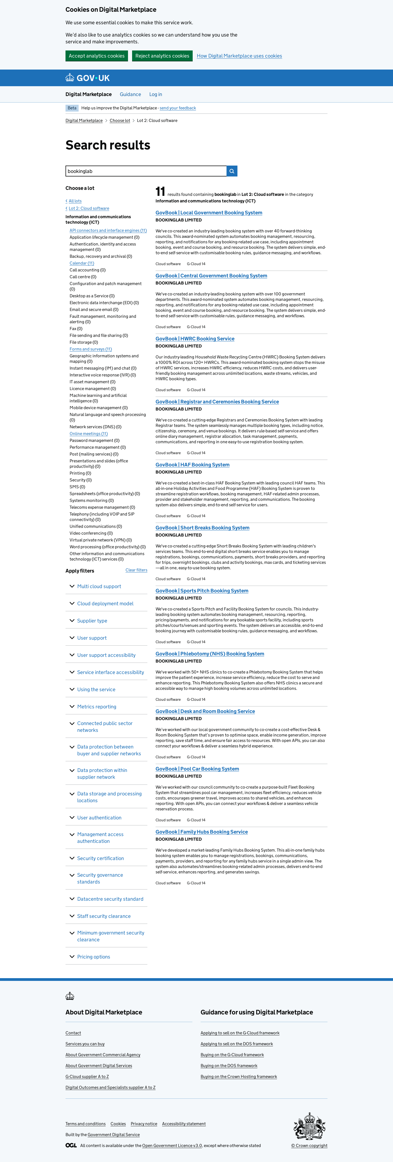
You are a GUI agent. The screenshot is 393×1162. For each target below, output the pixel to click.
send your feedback (178, 107)
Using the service (96, 689)
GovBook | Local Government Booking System (209, 212)
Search (232, 171)
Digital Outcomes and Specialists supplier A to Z (111, 1087)
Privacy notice (144, 1123)
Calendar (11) (82, 263)
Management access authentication (100, 837)
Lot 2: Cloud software (89, 208)
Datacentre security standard (110, 899)
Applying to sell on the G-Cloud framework (240, 1032)
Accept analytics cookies (97, 56)
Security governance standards (100, 878)
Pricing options (93, 957)
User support (92, 638)
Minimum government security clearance (110, 936)
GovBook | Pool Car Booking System (197, 769)
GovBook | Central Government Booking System (211, 275)
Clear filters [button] (136, 570)
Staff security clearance (104, 916)
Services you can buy (85, 1043)
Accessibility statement (184, 1123)
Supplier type (92, 621)
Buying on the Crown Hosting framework (239, 1076)
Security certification (100, 858)
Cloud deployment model (105, 603)
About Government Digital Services (99, 1065)
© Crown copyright (309, 1145)
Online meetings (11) (89, 433)
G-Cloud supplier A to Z (87, 1076)
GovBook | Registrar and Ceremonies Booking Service (217, 402)
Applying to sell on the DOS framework (237, 1043)
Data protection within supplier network (102, 773)
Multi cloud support (99, 586)
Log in (155, 94)
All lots (75, 200)
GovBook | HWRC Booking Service (195, 339)
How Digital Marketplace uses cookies (239, 55)
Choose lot (120, 120)
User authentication (99, 817)
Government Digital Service (114, 1134)
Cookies (118, 1123)
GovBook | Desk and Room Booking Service (205, 711)
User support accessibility (106, 655)
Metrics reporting (96, 706)
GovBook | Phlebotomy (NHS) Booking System (210, 654)
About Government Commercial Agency (103, 1054)
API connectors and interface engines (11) (108, 230)
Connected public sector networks (105, 726)
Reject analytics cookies (162, 56)
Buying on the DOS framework (229, 1065)
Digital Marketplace (89, 94)
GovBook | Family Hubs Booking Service (202, 832)
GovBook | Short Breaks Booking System (202, 528)
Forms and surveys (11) (91, 349)
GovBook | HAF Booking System (193, 465)
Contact (73, 1032)
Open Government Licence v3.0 (172, 1145)
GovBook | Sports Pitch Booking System (202, 591)
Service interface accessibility (110, 672)
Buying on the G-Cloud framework (232, 1054)
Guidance (130, 94)
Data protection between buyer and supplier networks (109, 750)
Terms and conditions (86, 1123)
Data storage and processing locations (109, 797)
